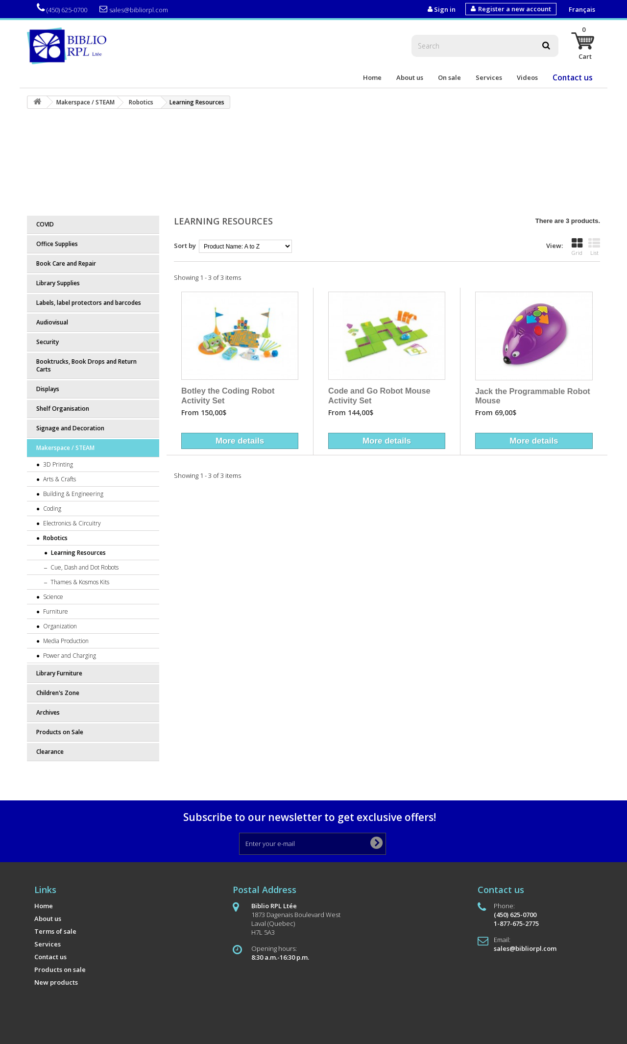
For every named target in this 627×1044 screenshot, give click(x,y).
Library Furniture (59, 673)
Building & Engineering (72, 494)
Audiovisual (52, 322)
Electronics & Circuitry (71, 523)
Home (372, 77)
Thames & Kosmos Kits (79, 582)
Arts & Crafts (59, 479)
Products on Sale (59, 732)
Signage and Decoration (70, 428)
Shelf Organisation (62, 408)
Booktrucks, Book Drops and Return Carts (86, 365)
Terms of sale (55, 931)
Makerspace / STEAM (65, 448)
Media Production (65, 641)
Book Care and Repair (66, 263)
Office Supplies (57, 244)
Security (47, 342)
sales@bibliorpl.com (133, 9)
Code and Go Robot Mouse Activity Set (379, 395)
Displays (47, 389)
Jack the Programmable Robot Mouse (532, 396)
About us (409, 77)
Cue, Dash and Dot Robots (84, 567)
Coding (51, 508)
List (594, 247)
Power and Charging (69, 655)
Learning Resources (77, 552)
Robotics (55, 538)
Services (489, 77)
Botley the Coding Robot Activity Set (227, 395)
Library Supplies (58, 283)
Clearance (50, 751)
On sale (449, 77)
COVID (45, 224)
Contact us (573, 77)
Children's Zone (57, 693)
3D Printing (57, 464)
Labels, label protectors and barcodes (88, 302)
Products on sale (60, 969)
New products (56, 982)
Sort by (185, 245)
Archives (48, 712)
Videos (527, 77)
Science (52, 597)
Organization (59, 626)
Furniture (55, 611)
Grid (577, 247)
